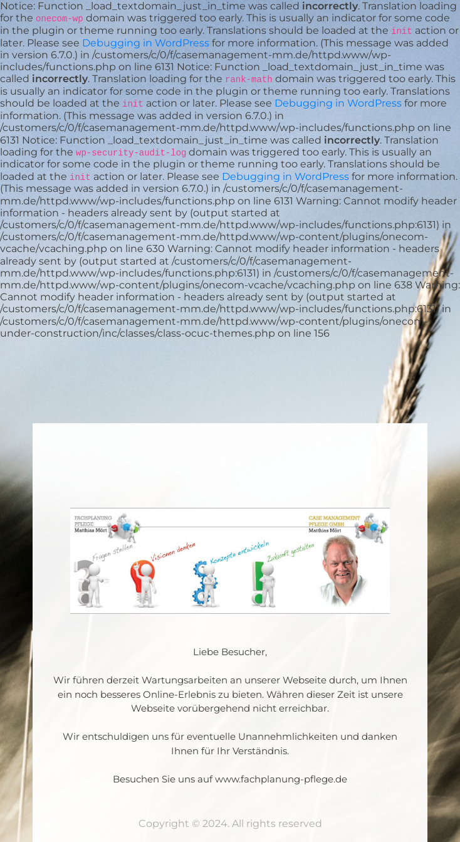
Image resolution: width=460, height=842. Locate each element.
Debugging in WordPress (145, 43)
